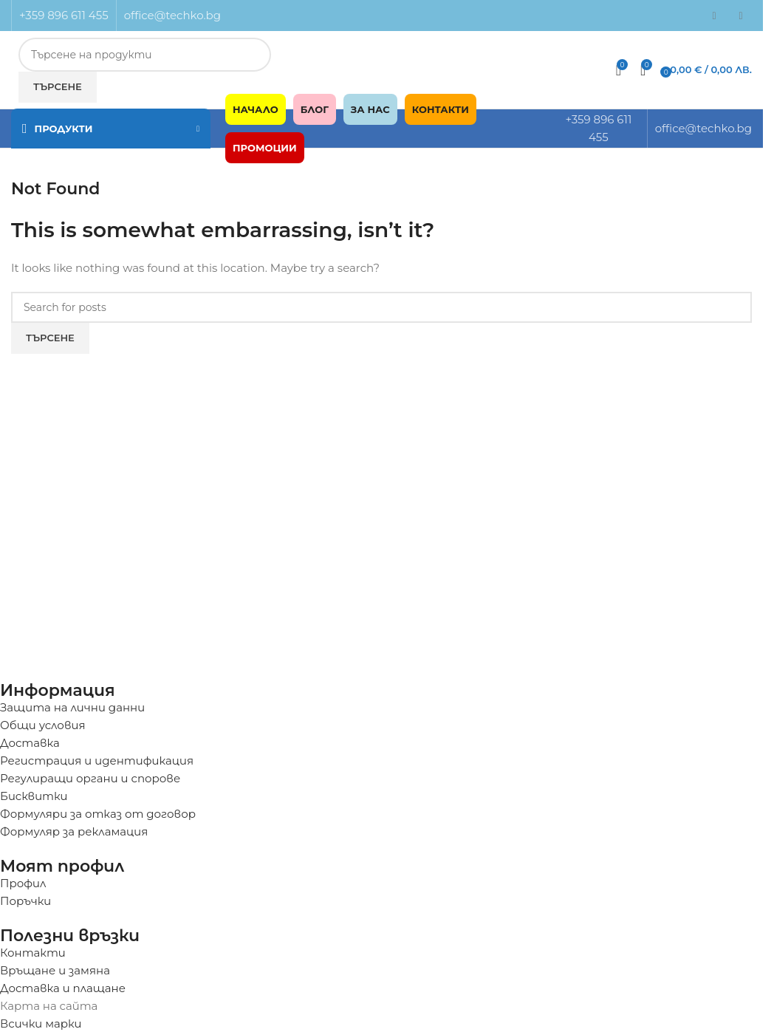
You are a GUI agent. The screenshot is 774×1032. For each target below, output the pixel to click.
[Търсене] (381, 307)
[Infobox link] (381, 74)
